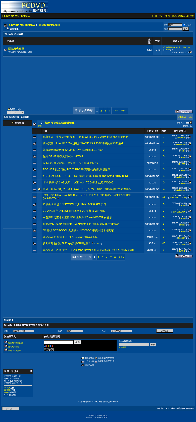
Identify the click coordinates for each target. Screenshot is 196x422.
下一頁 (115, 110)
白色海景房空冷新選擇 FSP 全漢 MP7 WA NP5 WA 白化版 (77, 217)
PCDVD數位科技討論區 (16, 16)
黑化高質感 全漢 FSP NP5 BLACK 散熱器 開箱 (71, 237)
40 (163, 243)
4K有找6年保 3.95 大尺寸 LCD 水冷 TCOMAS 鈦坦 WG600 (78, 182)
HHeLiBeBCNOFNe (178, 198)
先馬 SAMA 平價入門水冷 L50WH (63, 156)
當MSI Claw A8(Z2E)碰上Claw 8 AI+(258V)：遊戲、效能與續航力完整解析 (87, 189)
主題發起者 (152, 131)
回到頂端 (190, 408)
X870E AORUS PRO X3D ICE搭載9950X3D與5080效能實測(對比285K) (85, 176)
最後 (123, 110)
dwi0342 (152, 250)
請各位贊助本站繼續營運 (60, 123)
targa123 (152, 237)
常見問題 (165, 16)
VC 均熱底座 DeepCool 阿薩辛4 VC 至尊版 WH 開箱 (74, 210)
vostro (152, 149)
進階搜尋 (122, 347)
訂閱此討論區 (13, 347)
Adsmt (167, 50)
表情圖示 (8, 390)
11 (163, 196)
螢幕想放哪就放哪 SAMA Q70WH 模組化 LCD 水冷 (73, 149)
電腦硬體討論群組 (49, 25)
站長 (40, 126)
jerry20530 (181, 138)
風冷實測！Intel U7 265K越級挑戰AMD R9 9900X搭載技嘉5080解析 (83, 143)
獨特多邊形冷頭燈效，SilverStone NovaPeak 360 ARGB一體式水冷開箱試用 (88, 250)
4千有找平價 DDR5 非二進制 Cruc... (177, 47)
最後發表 (178, 131)
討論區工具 (185, 117)
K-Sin (152, 243)
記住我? (187, 25)
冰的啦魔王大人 (179, 212)
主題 (45, 131)
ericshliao (152, 163)
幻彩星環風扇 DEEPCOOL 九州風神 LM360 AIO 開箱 (74, 204)
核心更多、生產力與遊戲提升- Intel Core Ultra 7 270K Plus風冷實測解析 (85, 136)
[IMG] (6, 392)
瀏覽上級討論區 (14, 351)
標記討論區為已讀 (183, 16)
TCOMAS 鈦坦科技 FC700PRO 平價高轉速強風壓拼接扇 (76, 169)
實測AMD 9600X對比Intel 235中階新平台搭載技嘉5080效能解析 (81, 223)
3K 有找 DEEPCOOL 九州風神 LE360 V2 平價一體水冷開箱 (78, 230)
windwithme (152, 136)
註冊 (155, 16)
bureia (182, 225)
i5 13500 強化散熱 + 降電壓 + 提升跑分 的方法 (70, 163)
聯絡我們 (160, 408)
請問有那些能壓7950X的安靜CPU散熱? (66, 243)
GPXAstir (181, 244)
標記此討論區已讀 (15, 343)
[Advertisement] (98, 80)
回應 (163, 131)
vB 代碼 (7, 388)
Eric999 (182, 164)
